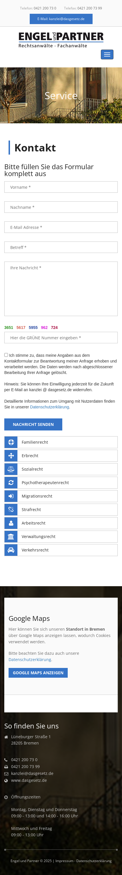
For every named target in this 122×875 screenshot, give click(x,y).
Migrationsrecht (28, 496)
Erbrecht (21, 455)
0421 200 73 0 (45, 8)
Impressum (64, 860)
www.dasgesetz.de (29, 780)
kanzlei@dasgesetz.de (32, 773)
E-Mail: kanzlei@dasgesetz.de (61, 18)
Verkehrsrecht (27, 550)
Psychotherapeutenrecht (37, 482)
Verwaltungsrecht (30, 536)
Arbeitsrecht (25, 523)
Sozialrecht (24, 469)
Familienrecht (26, 442)
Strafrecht (23, 509)
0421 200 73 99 (89, 8)
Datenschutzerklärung (49, 407)
